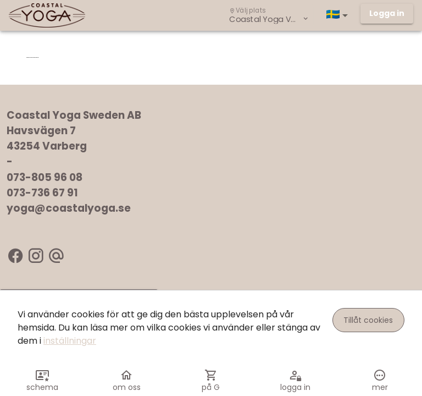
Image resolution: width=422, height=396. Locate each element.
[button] (339, 15)
